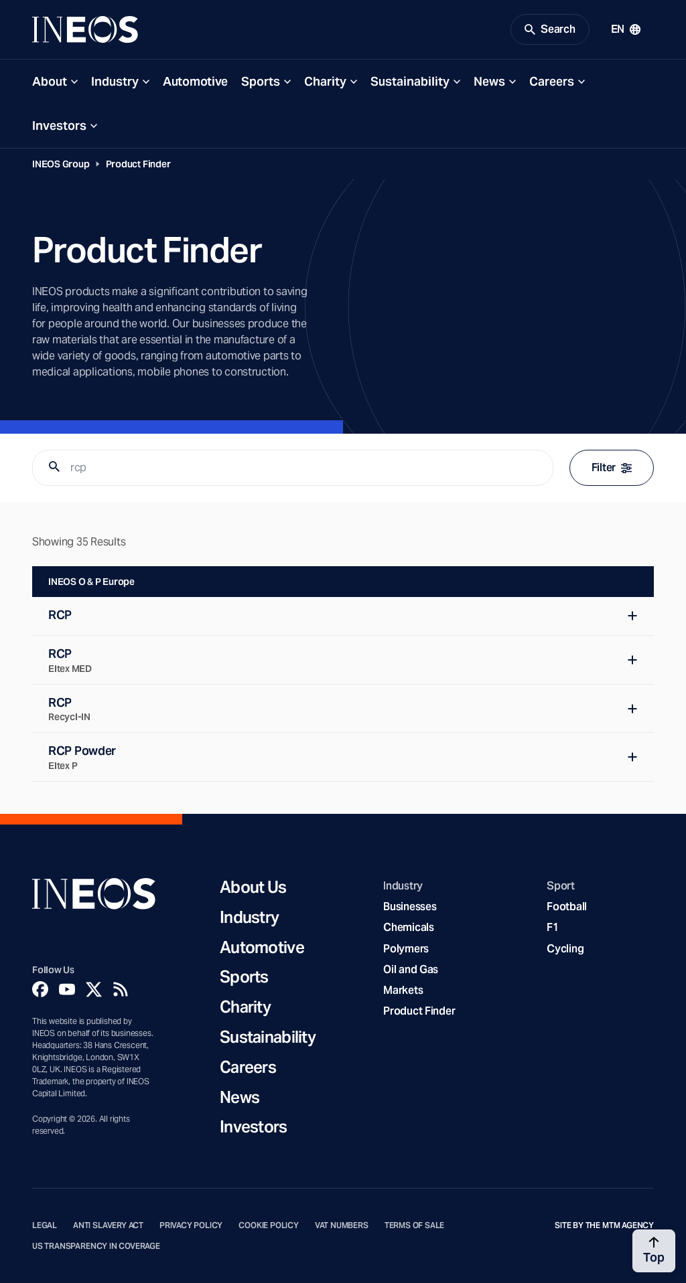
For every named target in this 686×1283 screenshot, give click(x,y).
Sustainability (410, 81)
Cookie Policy (268, 1225)
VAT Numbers (341, 1225)
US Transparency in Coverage (96, 1246)
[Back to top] (653, 1250)
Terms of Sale (415, 1225)
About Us (253, 887)
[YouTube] (67, 989)
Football (567, 906)
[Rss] (121, 989)
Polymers (406, 948)
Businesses (409, 906)
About (49, 81)
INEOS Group (61, 164)
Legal (44, 1225)
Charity (325, 81)
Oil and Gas (410, 969)
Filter (612, 467)
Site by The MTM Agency (604, 1225)
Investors (59, 125)
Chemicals (408, 927)
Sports (260, 81)
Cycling (565, 948)
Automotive (195, 81)
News (489, 81)
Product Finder (138, 164)
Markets (403, 990)
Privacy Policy (190, 1225)
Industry (115, 81)
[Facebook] (40, 989)
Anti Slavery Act (108, 1225)
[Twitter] (94, 989)
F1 (553, 927)
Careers (551, 81)
